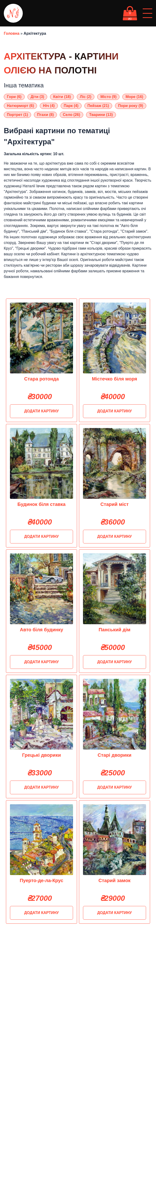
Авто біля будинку (41, 629)
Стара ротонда (41, 378)
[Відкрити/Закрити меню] (147, 13)
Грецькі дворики (41, 755)
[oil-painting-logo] (13, 13)
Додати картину (41, 411)
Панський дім (114, 629)
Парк (71, 106)
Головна (11, 33)
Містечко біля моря (114, 378)
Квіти (62, 97)
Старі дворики (114, 755)
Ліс (86, 97)
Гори (14, 97)
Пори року (130, 106)
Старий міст (115, 504)
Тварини (101, 115)
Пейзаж (98, 106)
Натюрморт (20, 106)
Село (71, 115)
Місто (108, 97)
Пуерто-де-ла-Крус (41, 880)
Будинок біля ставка (42, 504)
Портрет (17, 115)
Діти (37, 97)
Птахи (45, 115)
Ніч (49, 106)
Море (134, 97)
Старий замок (114, 880)
